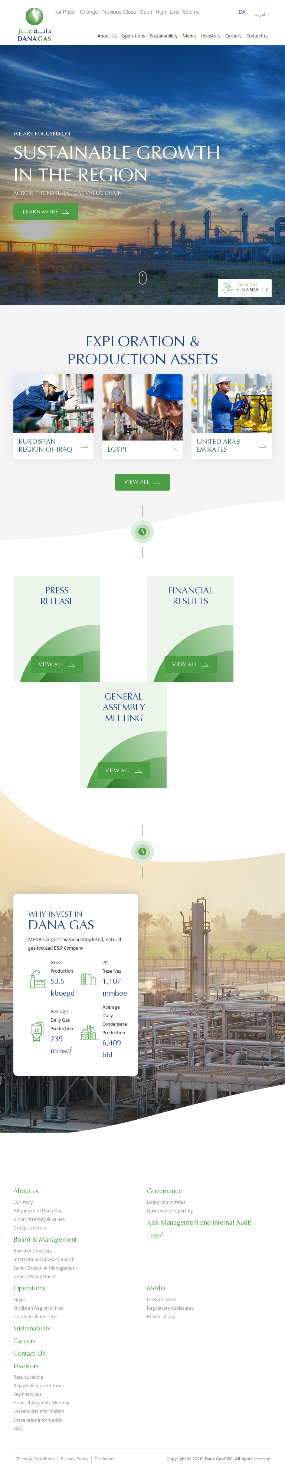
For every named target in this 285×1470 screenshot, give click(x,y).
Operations (133, 36)
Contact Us (29, 1353)
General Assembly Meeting (41, 1403)
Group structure (30, 1228)
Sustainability (163, 36)
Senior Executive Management (45, 1268)
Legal (155, 1235)
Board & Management (45, 1239)
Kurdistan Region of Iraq (38, 1308)
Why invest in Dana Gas (37, 1211)
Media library (161, 1317)
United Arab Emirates (35, 1317)
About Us (107, 36)
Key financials (27, 1394)
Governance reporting (170, 1211)
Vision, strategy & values (39, 1219)
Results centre (28, 1377)
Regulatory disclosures (170, 1308)
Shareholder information (38, 1411)
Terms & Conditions (35, 1459)
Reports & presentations (38, 1386)
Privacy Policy (74, 1459)
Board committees (166, 1202)
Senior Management (34, 1277)
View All (142, 482)
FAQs (18, 1429)
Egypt (19, 1300)
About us (25, 1191)
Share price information (37, 1420)
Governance (164, 1191)
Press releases (161, 1300)
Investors (210, 36)
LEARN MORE (46, 212)
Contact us (257, 36)
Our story (23, 1202)
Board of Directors (32, 1251)
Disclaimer (105, 1459)
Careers (233, 36)
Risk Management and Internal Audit (199, 1222)
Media (189, 36)
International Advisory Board (43, 1260)
